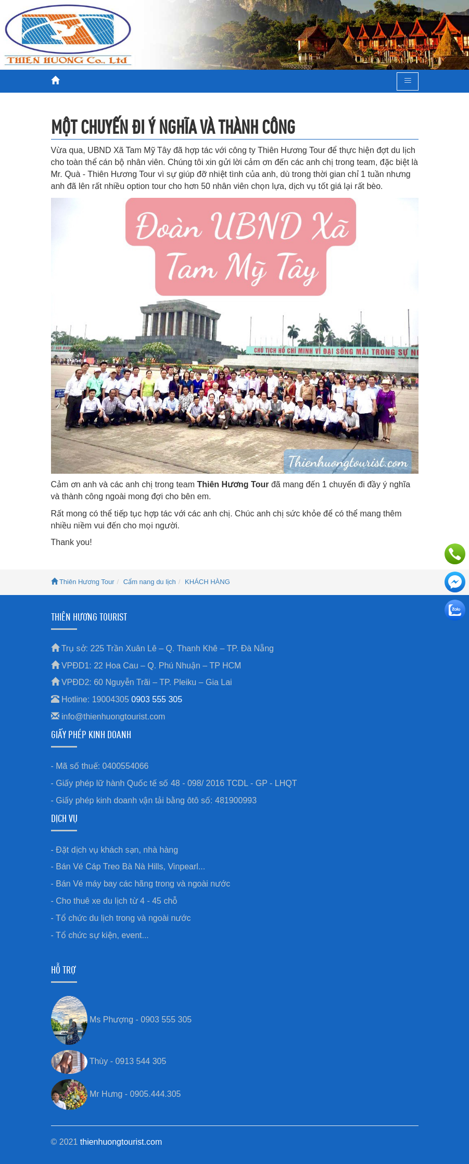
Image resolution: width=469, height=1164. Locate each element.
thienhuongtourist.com (121, 1141)
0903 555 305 (156, 699)
